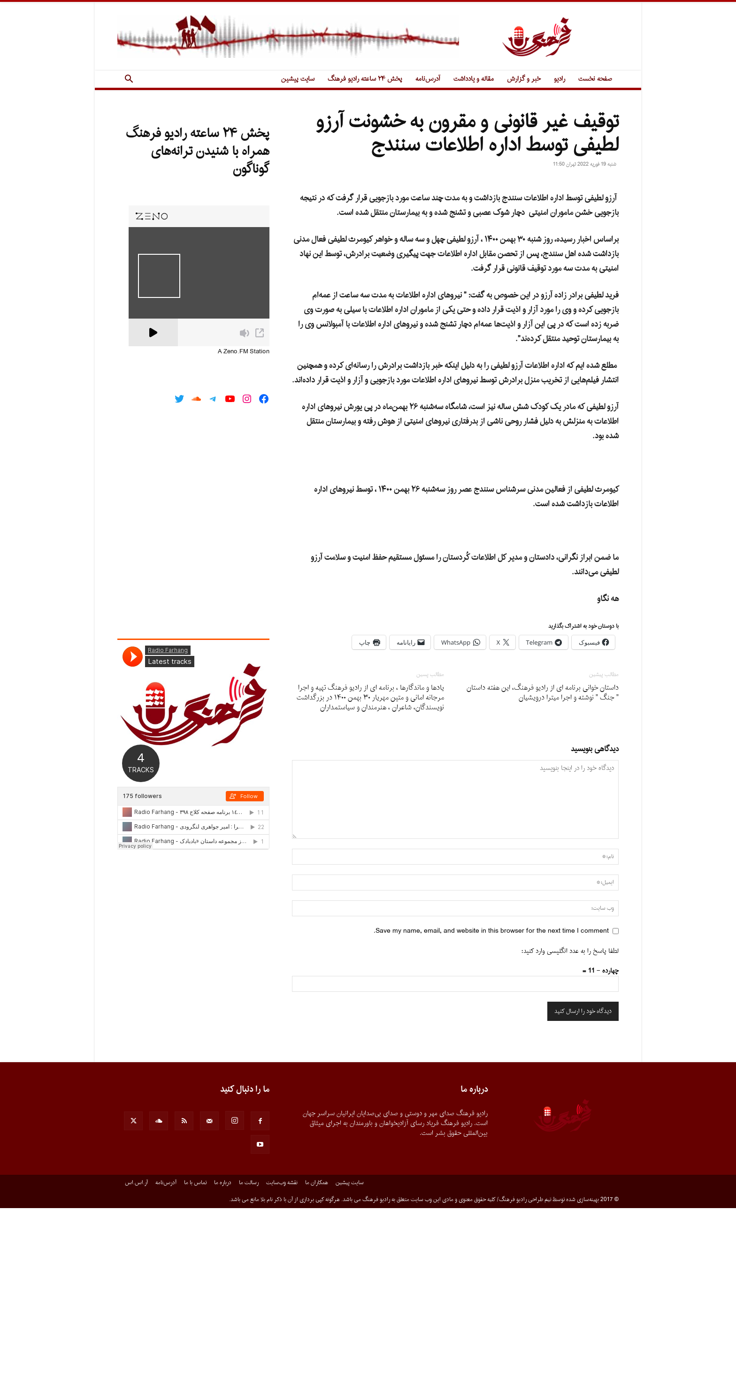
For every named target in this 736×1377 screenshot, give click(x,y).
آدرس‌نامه (427, 79)
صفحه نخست (595, 79)
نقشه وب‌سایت (282, 1351)
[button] (128, 80)
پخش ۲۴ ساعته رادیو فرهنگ (365, 79)
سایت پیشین (297, 79)
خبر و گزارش (524, 79)
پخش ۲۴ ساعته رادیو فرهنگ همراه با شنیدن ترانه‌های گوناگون (197, 152)
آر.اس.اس (136, 1351)
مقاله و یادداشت (473, 79)
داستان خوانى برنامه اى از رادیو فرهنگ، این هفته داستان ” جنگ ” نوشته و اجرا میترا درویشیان (543, 862)
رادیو (559, 79)
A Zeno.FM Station (243, 352)
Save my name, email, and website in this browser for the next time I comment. (491, 1100)
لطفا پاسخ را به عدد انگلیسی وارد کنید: (570, 1120)
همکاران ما (316, 1351)
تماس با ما (195, 1351)
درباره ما (222, 1351)
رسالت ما (249, 1351)
